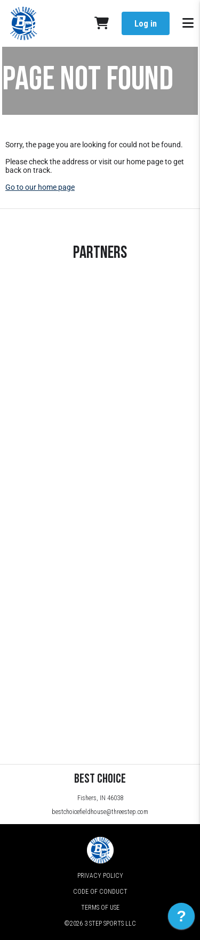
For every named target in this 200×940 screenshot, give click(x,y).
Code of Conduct (100, 891)
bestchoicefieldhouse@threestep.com (100, 812)
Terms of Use (100, 907)
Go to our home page (40, 187)
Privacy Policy (100, 875)
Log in (145, 24)
